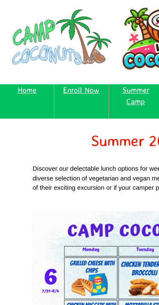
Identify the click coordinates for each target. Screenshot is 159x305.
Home (26, 89)
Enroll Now (81, 89)
